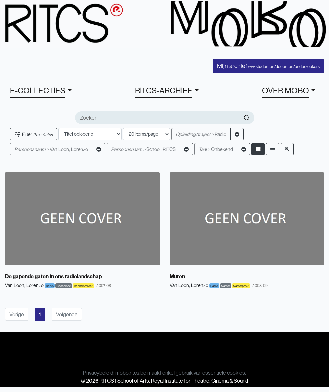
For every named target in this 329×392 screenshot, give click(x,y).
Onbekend (216, 149)
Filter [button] (33, 134)
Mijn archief (268, 65)
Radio (201, 134)
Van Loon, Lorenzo (51, 149)
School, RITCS (143, 149)
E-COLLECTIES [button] (37, 90)
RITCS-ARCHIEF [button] (163, 90)
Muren (177, 276)
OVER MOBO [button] (285, 90)
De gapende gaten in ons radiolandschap (53, 276)
